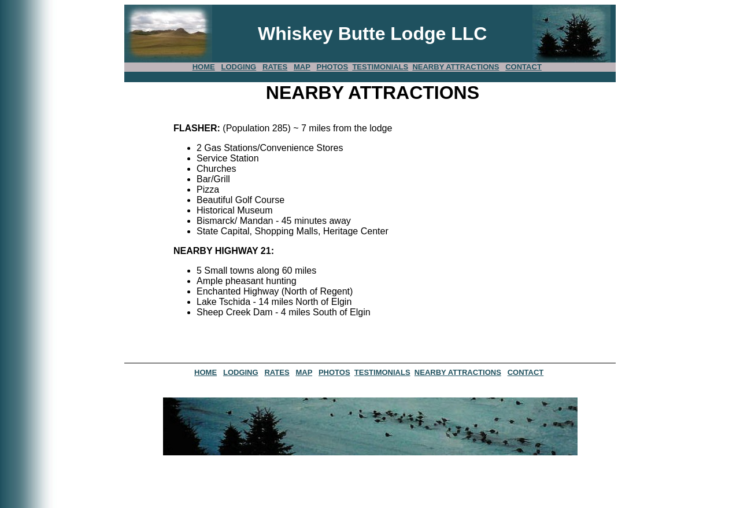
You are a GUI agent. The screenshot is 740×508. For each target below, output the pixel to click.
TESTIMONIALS (380, 66)
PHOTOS (332, 66)
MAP (302, 66)
